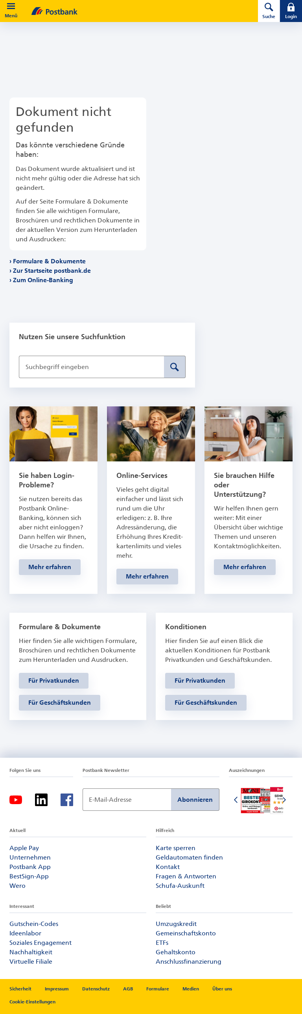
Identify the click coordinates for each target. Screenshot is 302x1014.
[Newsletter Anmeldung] (127, 799)
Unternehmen (30, 857)
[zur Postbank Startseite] (133, 11)
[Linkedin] (41, 800)
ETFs (162, 942)
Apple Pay (24, 848)
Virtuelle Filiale (30, 961)
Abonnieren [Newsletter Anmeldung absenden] (195, 799)
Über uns (222, 989)
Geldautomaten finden (189, 857)
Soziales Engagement (40, 942)
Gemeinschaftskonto (186, 933)
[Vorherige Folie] (237, 800)
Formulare (157, 989)
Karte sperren (175, 848)
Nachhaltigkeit (30, 952)
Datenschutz (96, 989)
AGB (128, 989)
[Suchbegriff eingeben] (91, 367)
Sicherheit (20, 989)
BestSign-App (29, 876)
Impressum (57, 989)
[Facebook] (67, 800)
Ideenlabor (25, 933)
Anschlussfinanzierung (188, 961)
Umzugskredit (176, 924)
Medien (190, 989)
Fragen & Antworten (186, 876)
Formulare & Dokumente (49, 261)
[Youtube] (15, 800)
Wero (17, 885)
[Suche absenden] (175, 367)
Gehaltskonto (175, 952)
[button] (11, 6)
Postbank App (30, 867)
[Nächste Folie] (285, 800)
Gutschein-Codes (33, 924)
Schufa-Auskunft (180, 885)
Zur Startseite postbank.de (52, 270)
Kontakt (168, 867)
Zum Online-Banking (43, 280)
